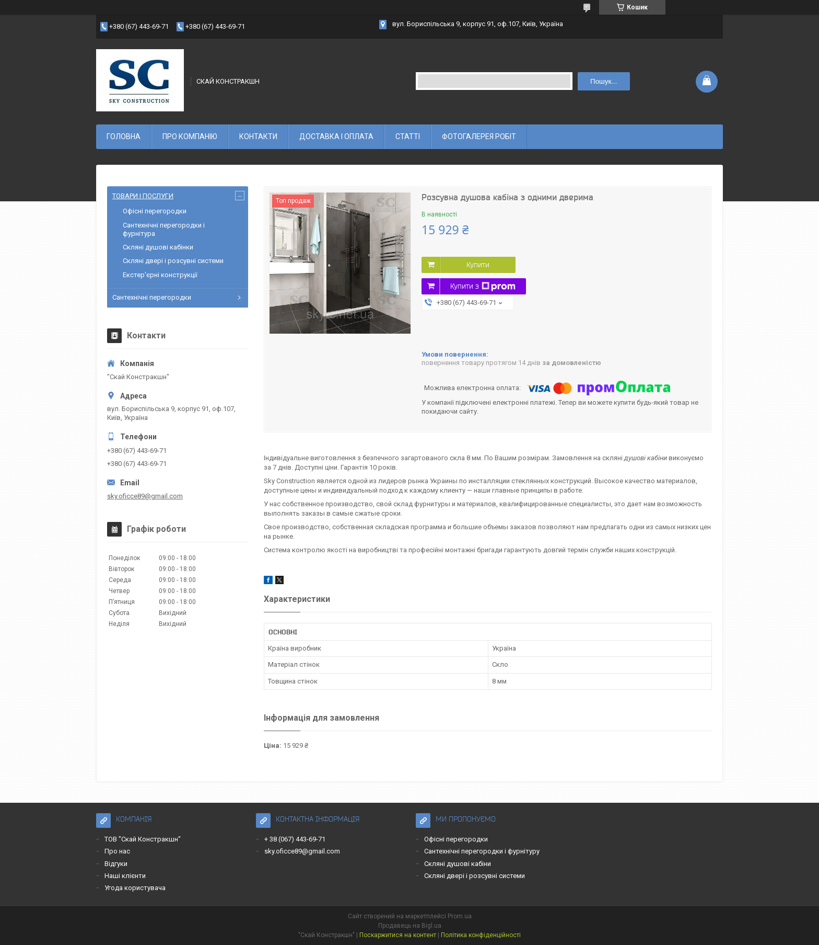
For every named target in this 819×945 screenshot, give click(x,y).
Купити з (483, 286)
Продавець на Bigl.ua (409, 925)
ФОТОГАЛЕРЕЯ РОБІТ (479, 136)
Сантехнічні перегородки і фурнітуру (482, 851)
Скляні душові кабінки (158, 247)
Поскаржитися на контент (397, 935)
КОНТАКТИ (258, 136)
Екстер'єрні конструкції (160, 275)
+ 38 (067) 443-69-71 (294, 839)
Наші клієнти (125, 876)
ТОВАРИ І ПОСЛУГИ (142, 196)
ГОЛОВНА (124, 136)
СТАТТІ (407, 136)
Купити (477, 264)
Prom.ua (460, 916)
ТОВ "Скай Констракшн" (142, 839)
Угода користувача (135, 888)
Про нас (117, 851)
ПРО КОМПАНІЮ (189, 136)
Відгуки (115, 864)
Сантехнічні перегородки (151, 297)
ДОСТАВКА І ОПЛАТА (336, 136)
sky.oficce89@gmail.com (145, 496)
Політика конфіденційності (481, 935)
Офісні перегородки (154, 211)
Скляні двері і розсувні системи (173, 261)
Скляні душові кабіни (457, 864)
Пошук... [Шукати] (603, 81)
